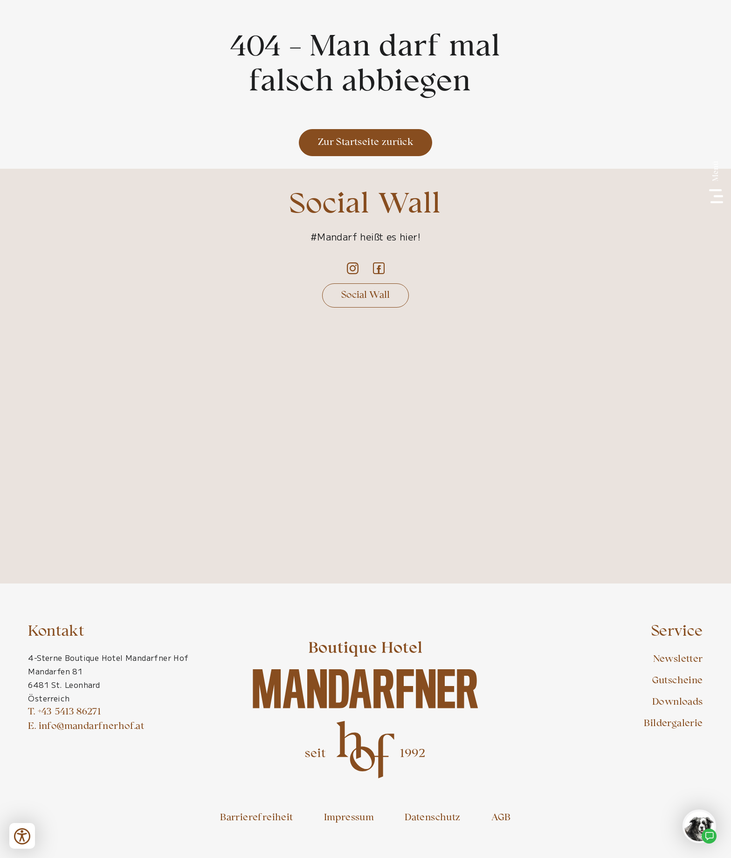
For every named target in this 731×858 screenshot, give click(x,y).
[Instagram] (353, 268)
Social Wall (365, 295)
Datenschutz (432, 818)
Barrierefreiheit (256, 818)
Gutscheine (677, 681)
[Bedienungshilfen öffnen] (22, 836)
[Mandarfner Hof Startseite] (365, 709)
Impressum (349, 818)
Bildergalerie (673, 723)
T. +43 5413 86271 (64, 712)
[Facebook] (379, 268)
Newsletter (678, 659)
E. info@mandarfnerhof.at (86, 726)
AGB (501, 818)
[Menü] (716, 187)
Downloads (677, 702)
